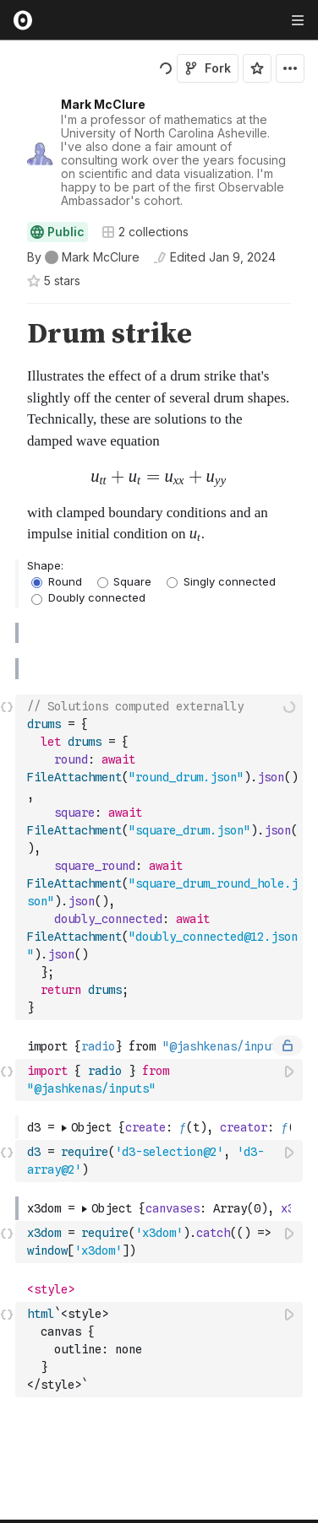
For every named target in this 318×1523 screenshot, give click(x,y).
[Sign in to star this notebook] (257, 68)
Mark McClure (103, 104)
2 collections (145, 232)
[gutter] (8, 431)
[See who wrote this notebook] (83, 257)
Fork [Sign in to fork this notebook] (207, 68)
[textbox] (161, 829)
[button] (7, 311)
